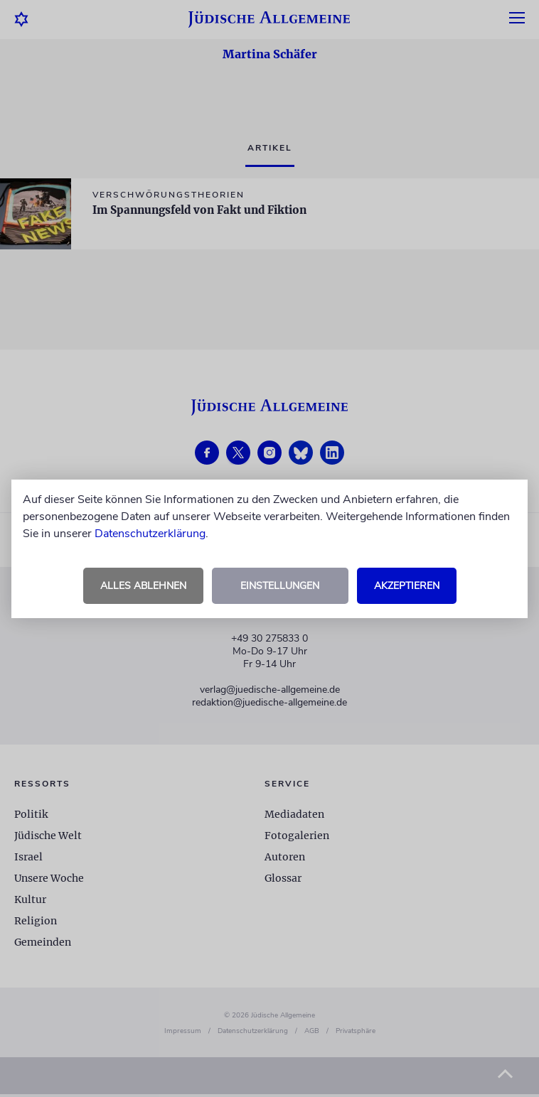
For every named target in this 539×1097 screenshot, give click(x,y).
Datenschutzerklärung (150, 533)
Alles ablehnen (143, 586)
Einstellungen (279, 586)
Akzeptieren (406, 586)
